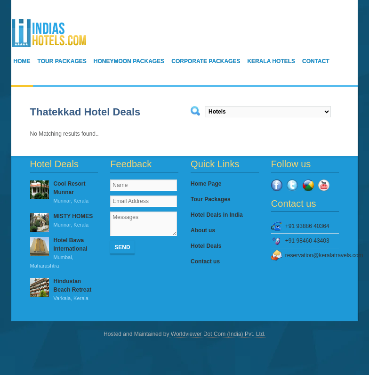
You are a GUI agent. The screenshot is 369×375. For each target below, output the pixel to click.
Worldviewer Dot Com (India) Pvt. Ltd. (217, 334)
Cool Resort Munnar (64, 192)
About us (203, 230)
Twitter (292, 185)
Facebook (276, 185)
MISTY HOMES (64, 221)
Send (122, 247)
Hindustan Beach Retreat (64, 290)
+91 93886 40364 (307, 226)
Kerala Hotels (271, 61)
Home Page (206, 183)
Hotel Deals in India (217, 215)
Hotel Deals (206, 246)
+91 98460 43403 (307, 240)
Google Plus (308, 185)
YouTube (323, 185)
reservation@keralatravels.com (312, 255)
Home (22, 61)
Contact (315, 61)
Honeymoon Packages (129, 61)
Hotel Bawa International (64, 253)
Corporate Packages (205, 61)
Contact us (205, 261)
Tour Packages (62, 61)
